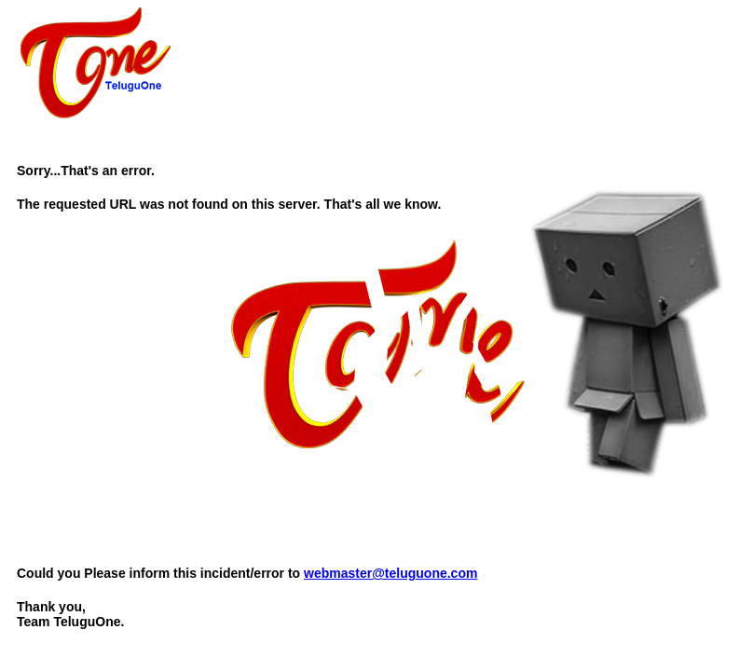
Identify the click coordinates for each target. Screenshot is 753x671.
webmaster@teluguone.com (390, 573)
